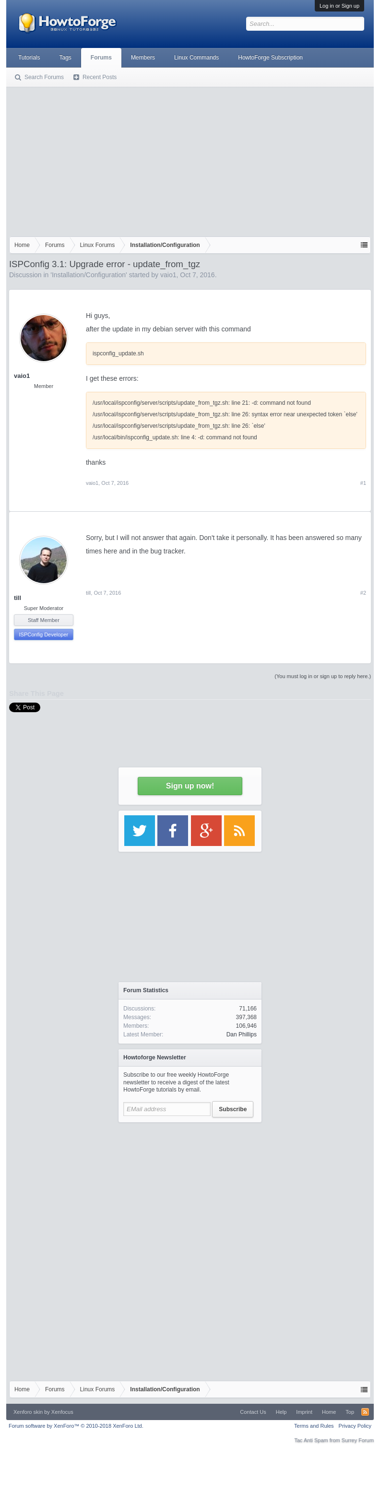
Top (349, 1412)
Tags (65, 57)
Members (143, 57)
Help (281, 1412)
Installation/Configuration (89, 275)
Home (329, 1412)
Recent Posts (100, 77)
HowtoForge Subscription (270, 57)
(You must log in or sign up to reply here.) (322, 676)
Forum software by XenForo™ (76, 1426)
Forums (101, 57)
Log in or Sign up (339, 6)
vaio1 (168, 275)
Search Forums (44, 77)
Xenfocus (62, 1412)
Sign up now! (190, 786)
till (17, 597)
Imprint (304, 1412)
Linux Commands (196, 57)
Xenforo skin (28, 1412)
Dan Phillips (241, 1034)
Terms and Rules (314, 1426)
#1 (363, 483)
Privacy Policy (355, 1426)
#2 (363, 593)
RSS (365, 1412)
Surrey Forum (358, 1440)
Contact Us (253, 1412)
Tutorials (29, 57)
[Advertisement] (190, 160)
